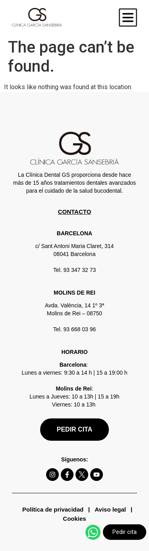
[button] (128, 17)
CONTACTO (74, 211)
